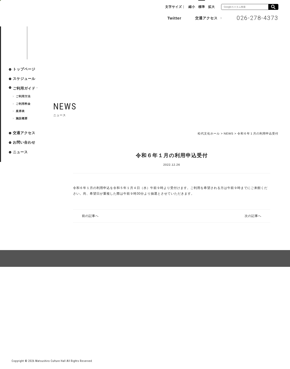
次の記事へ (253, 216)
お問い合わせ (24, 142)
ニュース (20, 152)
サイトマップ (27, 281)
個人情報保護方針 (59, 281)
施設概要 (22, 118)
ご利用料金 (23, 103)
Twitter (170, 18)
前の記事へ (90, 216)
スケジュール (24, 79)
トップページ (24, 69)
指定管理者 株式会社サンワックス (83, 336)
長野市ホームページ (27, 336)
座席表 (20, 111)
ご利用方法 (23, 96)
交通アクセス (203, 18)
